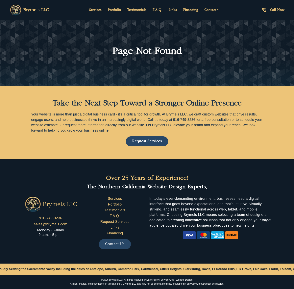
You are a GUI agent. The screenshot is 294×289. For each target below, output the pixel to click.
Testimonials (136, 10)
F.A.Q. (157, 10)
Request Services (115, 222)
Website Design (184, 279)
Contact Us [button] (114, 244)
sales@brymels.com (50, 224)
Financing (190, 10)
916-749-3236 (50, 218)
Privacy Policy (151, 279)
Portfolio (114, 10)
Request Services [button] (147, 141)
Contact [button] (210, 10)
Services (95, 10)
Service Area (167, 279)
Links (173, 10)
